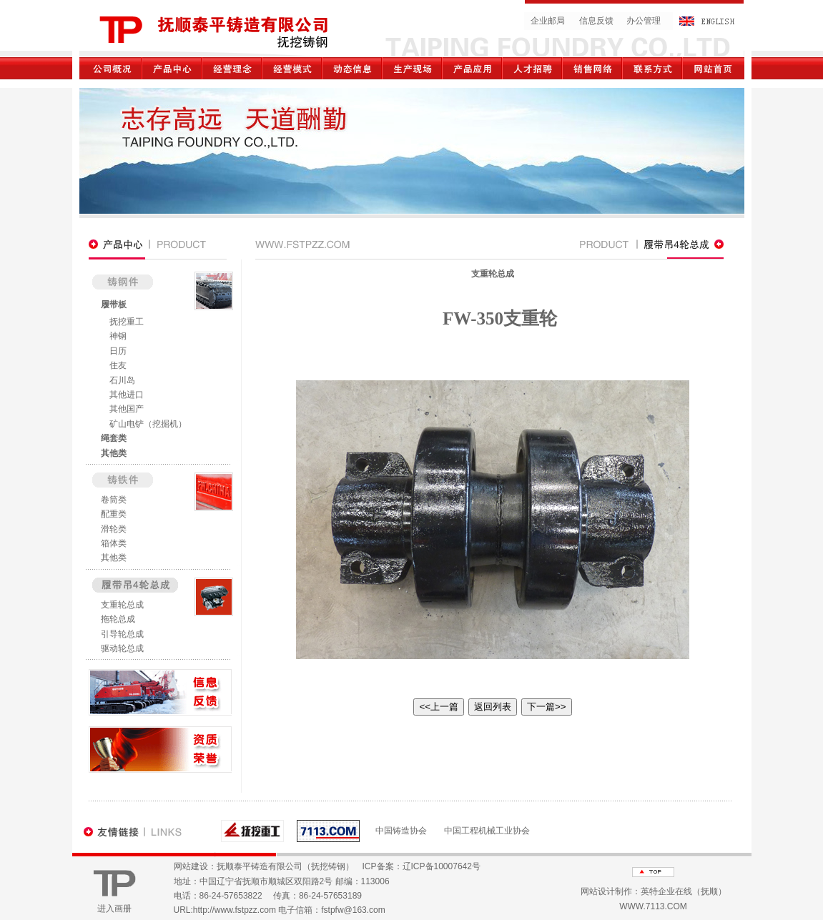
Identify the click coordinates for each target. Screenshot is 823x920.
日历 (118, 351)
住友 (118, 365)
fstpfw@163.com (353, 910)
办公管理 (643, 21)
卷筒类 (114, 500)
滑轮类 (114, 529)
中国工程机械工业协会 (487, 831)
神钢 (118, 336)
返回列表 (492, 706)
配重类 (114, 514)
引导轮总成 (122, 634)
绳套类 (114, 438)
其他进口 (126, 395)
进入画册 (114, 909)
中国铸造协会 (401, 831)
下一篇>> (546, 706)
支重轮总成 (122, 605)
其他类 (114, 453)
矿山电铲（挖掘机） (148, 424)
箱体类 (114, 543)
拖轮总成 (118, 619)
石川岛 (122, 380)
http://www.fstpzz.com (234, 910)
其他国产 (126, 409)
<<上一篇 (438, 706)
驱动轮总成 (122, 648)
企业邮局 (548, 21)
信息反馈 (596, 21)
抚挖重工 (126, 322)
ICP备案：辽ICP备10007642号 (422, 866)
